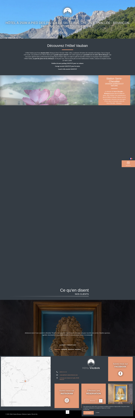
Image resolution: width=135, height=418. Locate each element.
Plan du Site (35, 414)
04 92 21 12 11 (63, 373)
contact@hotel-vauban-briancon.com (69, 376)
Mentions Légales (26, 414)
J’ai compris (89, 412)
